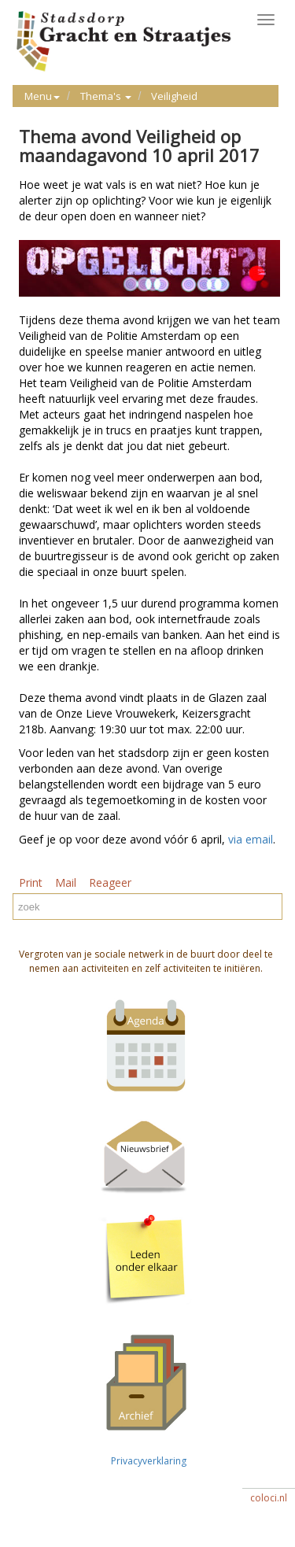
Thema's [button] (105, 96)
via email (250, 839)
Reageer (110, 882)
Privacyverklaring (146, 1461)
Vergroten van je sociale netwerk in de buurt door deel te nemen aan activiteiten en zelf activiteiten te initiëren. (146, 960)
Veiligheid (174, 96)
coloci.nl (268, 1498)
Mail (65, 882)
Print (30, 882)
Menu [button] (42, 96)
